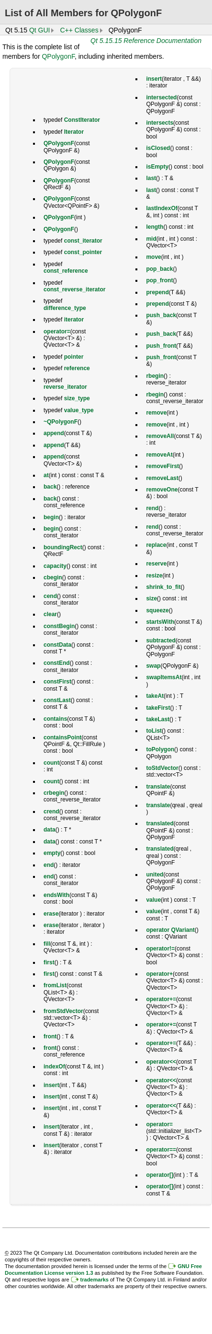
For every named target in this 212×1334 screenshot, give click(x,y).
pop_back (159, 269)
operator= (57, 331)
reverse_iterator (65, 387)
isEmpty (157, 166)
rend (152, 508)
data (50, 829)
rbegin (155, 376)
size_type (77, 398)
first (49, 962)
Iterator (74, 131)
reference (77, 368)
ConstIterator (82, 120)
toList (154, 730)
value (153, 899)
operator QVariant (170, 930)
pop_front (159, 280)
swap (153, 665)
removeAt (159, 454)
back (50, 486)
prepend (157, 292)
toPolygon (160, 749)
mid (151, 238)
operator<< (161, 1061)
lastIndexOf (161, 208)
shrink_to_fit (163, 587)
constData (57, 644)
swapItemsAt (163, 677)
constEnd (57, 663)
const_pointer (83, 252)
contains (55, 718)
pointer (74, 356)
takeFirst (158, 707)
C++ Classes (79, 30)
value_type (79, 410)
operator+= (161, 999)
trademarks (94, 1279)
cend (50, 596)
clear (50, 614)
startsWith (160, 622)
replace (156, 545)
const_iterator (83, 240)
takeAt (155, 696)
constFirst (57, 681)
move (153, 257)
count (51, 762)
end (49, 865)
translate (158, 786)
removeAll (160, 436)
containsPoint (62, 737)
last (151, 178)
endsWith (56, 895)
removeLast (162, 478)
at (46, 475)
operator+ (159, 974)
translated (159, 823)
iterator (74, 319)
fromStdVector (63, 1011)
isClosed (158, 148)
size (151, 598)
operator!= (160, 948)
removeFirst (162, 466)
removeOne (162, 489)
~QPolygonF (61, 421)
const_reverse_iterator (74, 289)
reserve (156, 563)
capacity (55, 566)
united (154, 874)
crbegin (54, 793)
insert (51, 1085)
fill (47, 943)
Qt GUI (39, 30)
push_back (161, 315)
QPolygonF (58, 56)
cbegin (53, 577)
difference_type (65, 308)
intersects (159, 122)
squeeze (157, 610)
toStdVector (162, 768)
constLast (57, 700)
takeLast (157, 719)
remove (156, 412)
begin (51, 517)
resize (154, 575)
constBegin (59, 626)
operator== (161, 1149)
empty (52, 853)
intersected (161, 97)
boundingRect (63, 547)
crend (51, 811)
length (154, 227)
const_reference (66, 270)
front (50, 1036)
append (54, 433)
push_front (161, 345)
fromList (55, 985)
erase (51, 913)
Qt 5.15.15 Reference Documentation (145, 40)
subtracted (160, 640)
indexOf (54, 1066)
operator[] (159, 1175)
